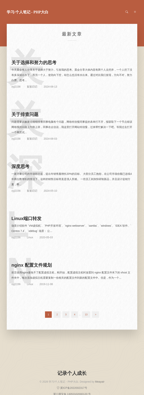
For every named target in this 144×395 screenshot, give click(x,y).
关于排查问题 (24, 114)
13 (86, 314)
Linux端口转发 (26, 218)
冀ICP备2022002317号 (72, 387)
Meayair (99, 381)
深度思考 (20, 166)
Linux (30, 237)
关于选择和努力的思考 (33, 62)
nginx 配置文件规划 (31, 265)
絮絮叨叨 (32, 86)
